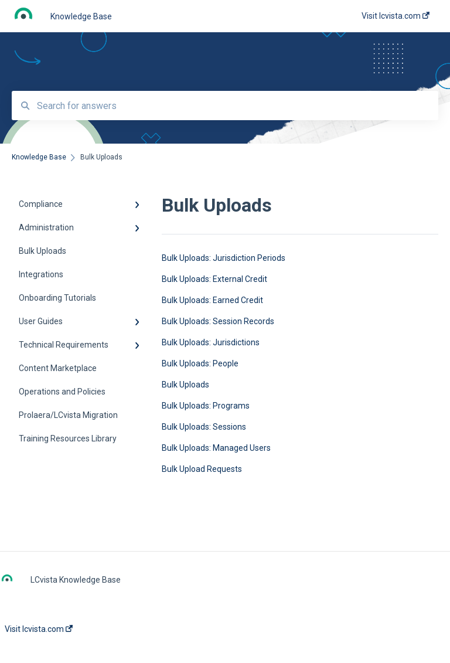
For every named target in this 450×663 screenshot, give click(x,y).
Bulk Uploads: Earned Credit (212, 300)
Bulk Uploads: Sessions (204, 426)
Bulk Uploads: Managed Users (216, 448)
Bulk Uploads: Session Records (218, 321)
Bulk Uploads (185, 384)
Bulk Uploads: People (200, 363)
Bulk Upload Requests (202, 469)
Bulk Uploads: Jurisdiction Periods (223, 258)
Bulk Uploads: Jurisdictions (211, 342)
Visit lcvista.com (39, 629)
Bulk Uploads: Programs (206, 405)
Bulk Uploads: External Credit (214, 279)
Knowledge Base (81, 16)
